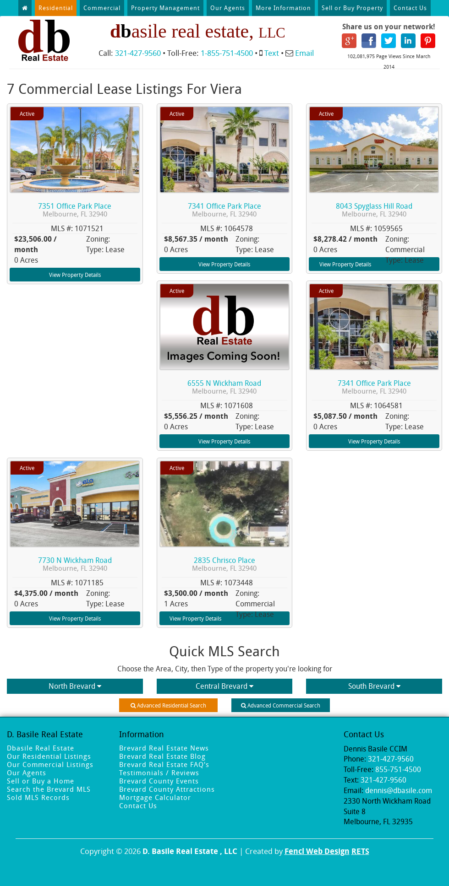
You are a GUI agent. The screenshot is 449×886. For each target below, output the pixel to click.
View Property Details (75, 274)
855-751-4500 (398, 769)
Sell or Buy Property (352, 8)
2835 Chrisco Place (224, 564)
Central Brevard (224, 686)
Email (304, 53)
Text (271, 53)
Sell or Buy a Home (40, 780)
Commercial (101, 8)
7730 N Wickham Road (75, 564)
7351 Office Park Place (74, 209)
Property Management (165, 8)
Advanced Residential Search (168, 705)
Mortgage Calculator (155, 797)
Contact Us (410, 8)
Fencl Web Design (317, 851)
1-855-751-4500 (227, 53)
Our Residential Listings (49, 756)
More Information (283, 8)
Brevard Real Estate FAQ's (164, 764)
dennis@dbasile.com (398, 790)
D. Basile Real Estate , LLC (189, 851)
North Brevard (75, 686)
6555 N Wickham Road (224, 386)
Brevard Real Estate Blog (162, 756)
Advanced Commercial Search (280, 705)
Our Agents (227, 8)
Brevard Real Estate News (164, 747)
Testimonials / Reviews (159, 772)
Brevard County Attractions (167, 789)
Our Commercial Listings (50, 764)
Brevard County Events (159, 780)
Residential (55, 8)
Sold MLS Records (38, 797)
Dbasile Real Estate (40, 747)
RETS (360, 851)
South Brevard (374, 686)
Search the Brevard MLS (49, 789)
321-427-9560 (138, 53)
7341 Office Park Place (224, 209)
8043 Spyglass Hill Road (374, 209)
